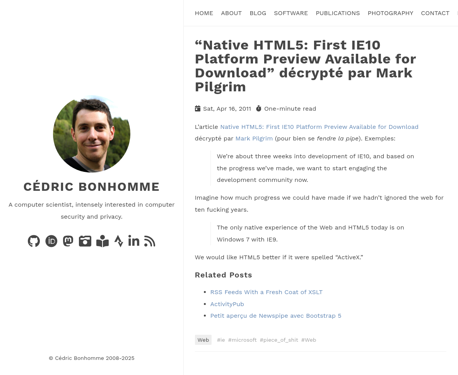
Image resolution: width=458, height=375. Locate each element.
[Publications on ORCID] (52, 243)
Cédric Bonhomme (91, 186)
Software (291, 13)
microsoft (244, 340)
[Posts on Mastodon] (69, 243)
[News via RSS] (149, 243)
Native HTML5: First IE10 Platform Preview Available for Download (319, 126)
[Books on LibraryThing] (103, 243)
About (231, 13)
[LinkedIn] (134, 243)
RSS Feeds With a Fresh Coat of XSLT (266, 292)
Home (204, 13)
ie (222, 340)
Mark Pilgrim (254, 138)
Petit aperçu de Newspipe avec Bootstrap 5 (276, 315)
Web (203, 340)
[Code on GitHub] (35, 243)
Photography (390, 13)
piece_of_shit (280, 340)
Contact (435, 13)
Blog (258, 13)
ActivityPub (227, 304)
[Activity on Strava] (119, 243)
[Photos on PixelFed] (86, 243)
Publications (338, 13)
